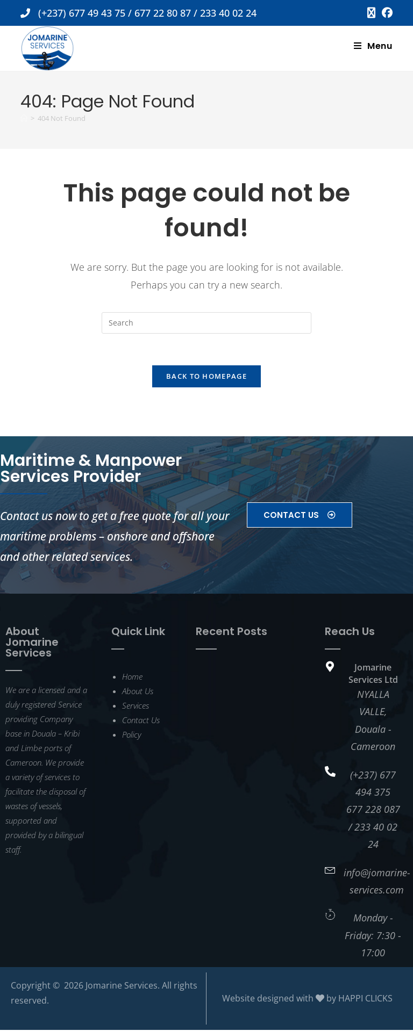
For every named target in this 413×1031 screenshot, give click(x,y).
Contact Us (141, 721)
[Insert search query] (206, 323)
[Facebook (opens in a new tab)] (386, 13)
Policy (131, 735)
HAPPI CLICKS (365, 999)
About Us (137, 692)
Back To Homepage (206, 377)
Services (135, 706)
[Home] (23, 118)
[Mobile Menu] (373, 46)
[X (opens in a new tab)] (371, 13)
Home (132, 677)
